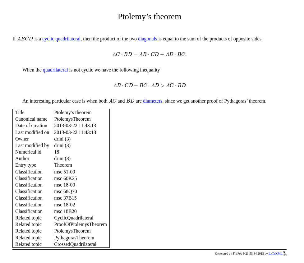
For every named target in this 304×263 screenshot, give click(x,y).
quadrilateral (55, 69)
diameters (152, 101)
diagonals (147, 38)
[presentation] (25, 38)
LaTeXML (278, 253)
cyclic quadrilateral (61, 38)
